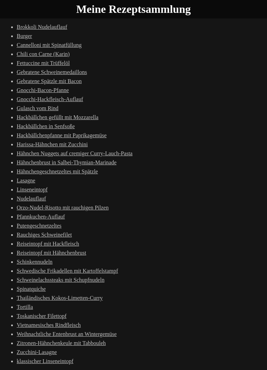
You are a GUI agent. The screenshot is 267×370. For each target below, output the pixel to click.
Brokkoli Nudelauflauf (42, 27)
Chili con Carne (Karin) (43, 54)
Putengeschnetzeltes (39, 226)
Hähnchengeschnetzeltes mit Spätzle (57, 171)
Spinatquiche (31, 289)
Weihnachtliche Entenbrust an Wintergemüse (67, 334)
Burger (24, 36)
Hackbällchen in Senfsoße (46, 126)
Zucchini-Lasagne (37, 352)
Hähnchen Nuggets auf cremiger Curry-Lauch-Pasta (74, 153)
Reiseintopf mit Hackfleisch (48, 244)
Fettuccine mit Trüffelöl (43, 63)
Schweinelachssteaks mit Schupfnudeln (60, 280)
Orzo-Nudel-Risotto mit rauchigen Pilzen (62, 208)
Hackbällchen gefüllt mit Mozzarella (57, 117)
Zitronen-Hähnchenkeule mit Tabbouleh (61, 343)
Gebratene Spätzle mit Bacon (49, 81)
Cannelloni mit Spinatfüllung (49, 45)
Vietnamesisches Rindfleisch (49, 325)
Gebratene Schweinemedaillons (52, 72)
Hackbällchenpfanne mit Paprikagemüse (62, 135)
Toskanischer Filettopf (41, 316)
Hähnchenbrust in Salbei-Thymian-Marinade (66, 162)
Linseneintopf (32, 189)
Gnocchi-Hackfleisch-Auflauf (50, 99)
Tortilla (25, 307)
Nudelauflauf (31, 199)
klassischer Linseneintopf (45, 361)
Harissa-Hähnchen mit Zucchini (52, 144)
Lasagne (26, 180)
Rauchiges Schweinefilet (44, 235)
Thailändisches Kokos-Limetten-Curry (60, 298)
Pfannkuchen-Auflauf (41, 217)
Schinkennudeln (34, 262)
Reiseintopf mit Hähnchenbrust (51, 253)
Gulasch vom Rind (37, 108)
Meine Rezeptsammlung (133, 9)
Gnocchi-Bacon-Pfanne (43, 90)
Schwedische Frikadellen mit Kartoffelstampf (67, 271)
